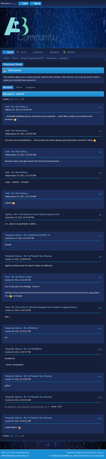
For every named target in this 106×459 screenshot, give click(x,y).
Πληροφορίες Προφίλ (12, 64)
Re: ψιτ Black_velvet (21, 277)
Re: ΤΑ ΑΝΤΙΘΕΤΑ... (33, 349)
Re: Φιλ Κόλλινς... (20, 107)
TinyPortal (70, 453)
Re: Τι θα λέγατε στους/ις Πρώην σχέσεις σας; (37, 214)
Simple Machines (22, 453)
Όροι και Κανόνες (89, 453)
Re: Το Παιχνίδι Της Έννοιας (38, 256)
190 (22, 99)
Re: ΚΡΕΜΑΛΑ (31, 328)
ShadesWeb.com (22, 456)
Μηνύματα (7, 87)
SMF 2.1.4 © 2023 (8, 453)
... (19, 99)
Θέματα (19, 87)
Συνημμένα (30, 87)
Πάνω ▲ (101, 453)
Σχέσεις (9, 214)
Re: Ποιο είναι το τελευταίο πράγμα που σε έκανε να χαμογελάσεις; (44, 307)
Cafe (7, 107)
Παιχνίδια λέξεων (13, 235)
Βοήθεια (79, 453)
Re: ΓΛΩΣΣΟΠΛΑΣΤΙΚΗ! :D (37, 235)
